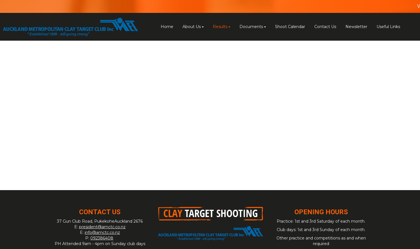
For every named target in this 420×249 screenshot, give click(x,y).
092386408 (101, 238)
